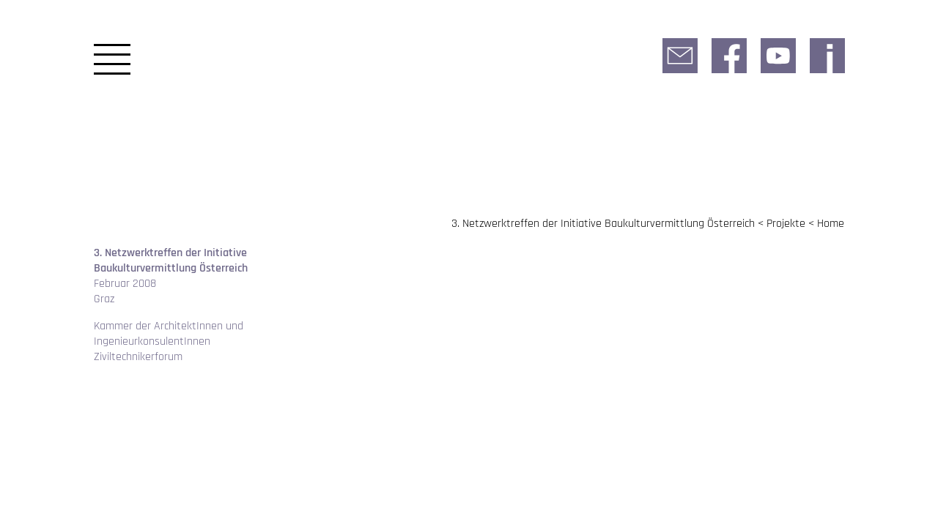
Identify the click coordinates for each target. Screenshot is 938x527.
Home (830, 223)
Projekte (786, 223)
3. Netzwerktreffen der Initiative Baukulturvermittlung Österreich (603, 223)
